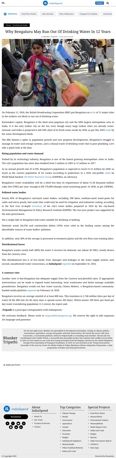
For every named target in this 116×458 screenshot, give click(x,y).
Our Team (38, 420)
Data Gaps (94, 448)
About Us (38, 416)
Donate (99, 3)
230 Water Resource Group (37, 176)
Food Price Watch (29, 14)
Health (65, 416)
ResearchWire (96, 416)
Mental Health (68, 444)
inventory (37, 206)
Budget (65, 437)
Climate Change (68, 413)
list (93, 112)
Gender (65, 427)
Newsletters (16, 417)
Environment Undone (99, 420)
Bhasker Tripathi (10, 339)
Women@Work (96, 423)
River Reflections (66, 14)
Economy (66, 434)
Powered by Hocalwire (104, 456)
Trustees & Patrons (42, 423)
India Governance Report (100, 441)
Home (8, 25)
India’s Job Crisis (69, 451)
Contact (37, 427)
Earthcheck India (20, 25)
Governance (67, 420)
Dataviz (93, 437)
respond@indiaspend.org (58, 315)
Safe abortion (47, 14)
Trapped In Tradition (88, 14)
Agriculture (67, 423)
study (108, 129)
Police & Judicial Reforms (72, 448)
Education (66, 430)
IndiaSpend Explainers (71, 441)
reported (66, 263)
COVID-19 (94, 444)
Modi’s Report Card (98, 427)
